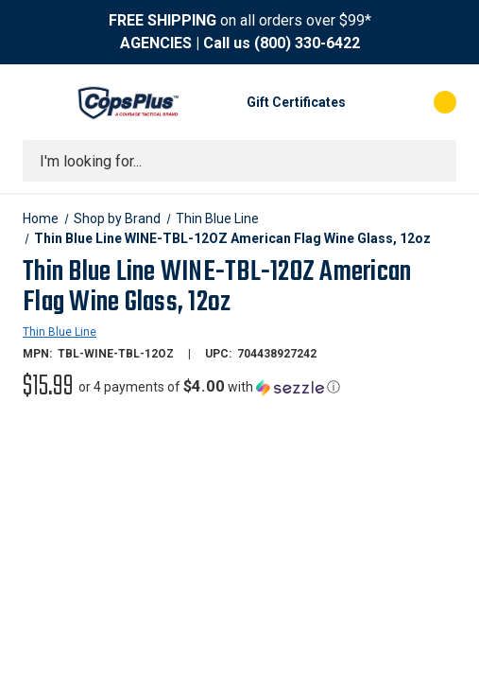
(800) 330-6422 (307, 43)
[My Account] (369, 102)
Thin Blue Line (59, 332)
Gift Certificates (296, 102)
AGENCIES (156, 43)
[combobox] (239, 161)
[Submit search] (435, 161)
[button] (209, 386)
